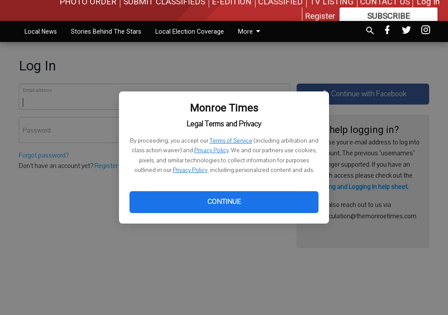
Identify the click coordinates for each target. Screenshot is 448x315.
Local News (40, 31)
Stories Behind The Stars (106, 31)
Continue (224, 201)
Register (320, 16)
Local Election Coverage (189, 31)
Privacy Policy (211, 150)
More (250, 31)
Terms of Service (231, 141)
